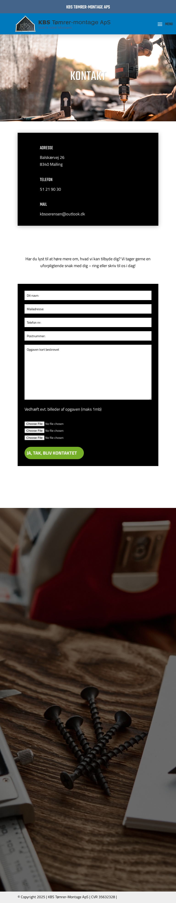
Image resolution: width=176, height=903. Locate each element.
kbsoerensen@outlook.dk (62, 214)
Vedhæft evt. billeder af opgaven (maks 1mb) (63, 409)
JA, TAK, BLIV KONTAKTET (52, 452)
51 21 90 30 (50, 189)
